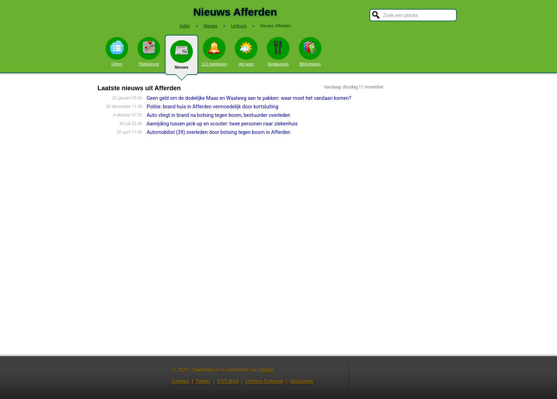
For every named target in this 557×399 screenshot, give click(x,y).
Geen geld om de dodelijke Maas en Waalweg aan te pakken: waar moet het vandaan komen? (249, 98)
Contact (180, 381)
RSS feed (227, 381)
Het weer (246, 51)
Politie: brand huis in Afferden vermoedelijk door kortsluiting (212, 106)
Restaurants (278, 51)
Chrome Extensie (264, 381)
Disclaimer (301, 381)
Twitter (203, 381)
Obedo (266, 370)
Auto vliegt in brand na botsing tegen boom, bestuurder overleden (218, 115)
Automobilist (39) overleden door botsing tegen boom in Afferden (218, 132)
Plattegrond (148, 51)
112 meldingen (214, 51)
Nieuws (181, 57)
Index (184, 25)
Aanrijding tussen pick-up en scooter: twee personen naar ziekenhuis (222, 123)
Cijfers (117, 51)
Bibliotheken (310, 51)
